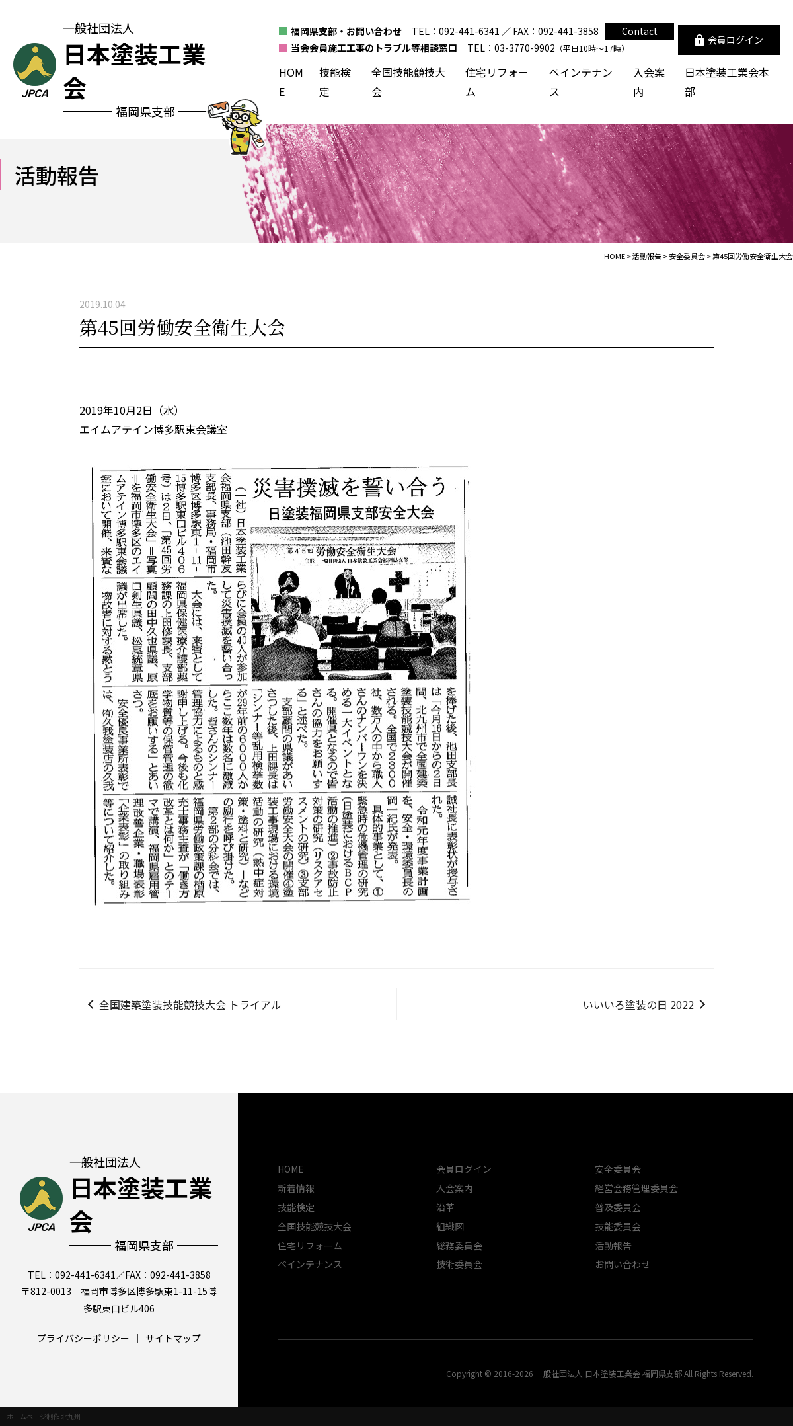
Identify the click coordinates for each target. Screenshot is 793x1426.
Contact (640, 31)
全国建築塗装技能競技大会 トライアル (190, 1004)
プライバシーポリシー (83, 1338)
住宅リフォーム (497, 81)
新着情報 (296, 1188)
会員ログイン (464, 1168)
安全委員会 (618, 1168)
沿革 (445, 1207)
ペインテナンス (581, 81)
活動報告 (613, 1245)
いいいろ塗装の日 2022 (638, 1004)
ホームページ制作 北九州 (44, 1416)
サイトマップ (173, 1338)
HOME (291, 81)
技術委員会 (459, 1264)
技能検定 (335, 81)
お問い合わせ (622, 1264)
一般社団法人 (143, 1203)
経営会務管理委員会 (636, 1188)
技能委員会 (618, 1226)
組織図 (450, 1226)
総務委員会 (459, 1245)
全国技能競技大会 (408, 81)
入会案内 (649, 81)
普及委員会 (618, 1207)
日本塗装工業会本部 (727, 81)
